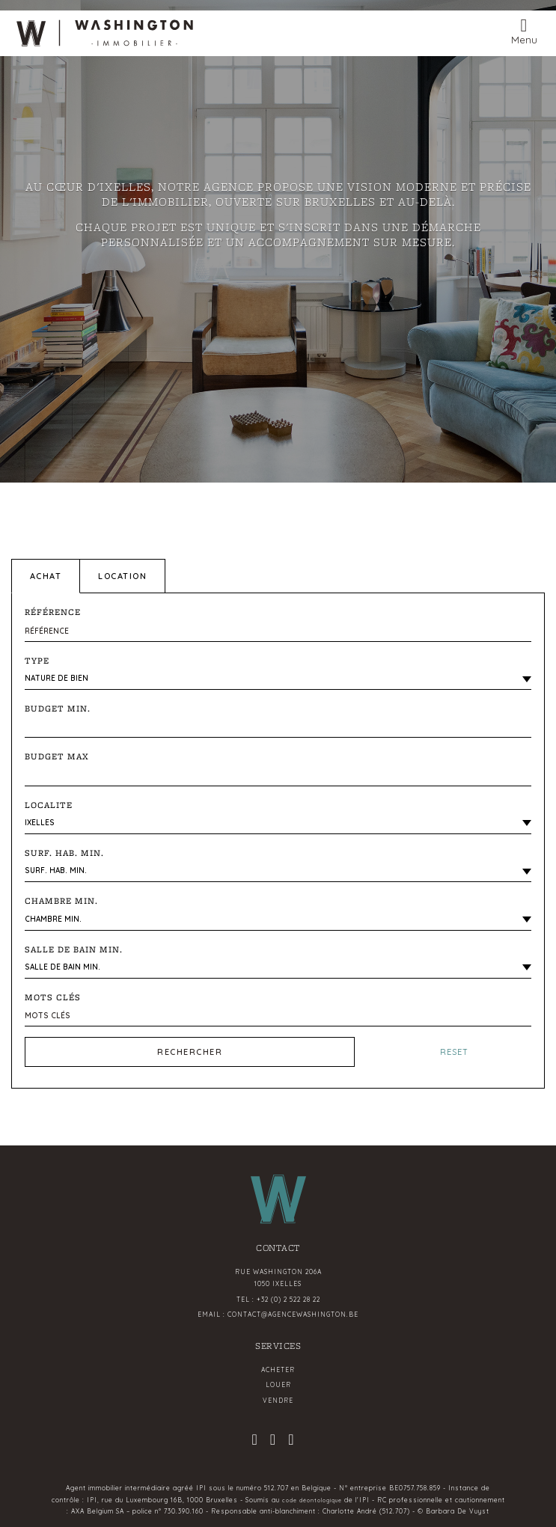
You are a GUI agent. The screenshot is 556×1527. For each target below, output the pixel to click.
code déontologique (312, 1500)
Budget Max (57, 756)
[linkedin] (290, 1441)
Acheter (278, 1370)
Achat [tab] (46, 576)
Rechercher (189, 1052)
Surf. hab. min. (64, 853)
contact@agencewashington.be (292, 1314)
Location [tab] (122, 576)
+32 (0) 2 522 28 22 (288, 1299)
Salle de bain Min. (74, 949)
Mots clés (53, 997)
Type (37, 661)
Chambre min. (61, 901)
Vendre (278, 1400)
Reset (454, 1052)
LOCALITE (49, 805)
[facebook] (272, 1441)
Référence (53, 612)
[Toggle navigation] (524, 30)
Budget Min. (58, 708)
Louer (278, 1385)
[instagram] (254, 1441)
